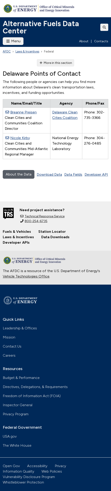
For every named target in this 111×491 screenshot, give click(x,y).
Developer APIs (16, 242)
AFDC (7, 51)
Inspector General (17, 405)
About (83, 41)
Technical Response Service (42, 216)
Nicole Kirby (17, 138)
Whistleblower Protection (23, 482)
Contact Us (12, 346)
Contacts (101, 41)
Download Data (49, 174)
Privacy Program (15, 414)
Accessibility (37, 466)
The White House (17, 445)
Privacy (60, 466)
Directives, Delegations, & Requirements (35, 387)
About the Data (18, 174)
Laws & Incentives (27, 51)
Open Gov (11, 466)
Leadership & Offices (20, 328)
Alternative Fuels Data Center (41, 27)
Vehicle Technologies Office (26, 276)
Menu (13, 41)
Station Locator (52, 231)
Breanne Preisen (21, 112)
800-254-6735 (33, 221)
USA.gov (10, 436)
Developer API (96, 174)
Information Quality (18, 471)
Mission (9, 337)
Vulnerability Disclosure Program (29, 477)
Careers (9, 355)
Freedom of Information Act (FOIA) (32, 396)
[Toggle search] (104, 27)
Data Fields (73, 174)
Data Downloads (55, 237)
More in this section (55, 63)
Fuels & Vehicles (17, 231)
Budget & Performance (21, 378)
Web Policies (51, 471)
